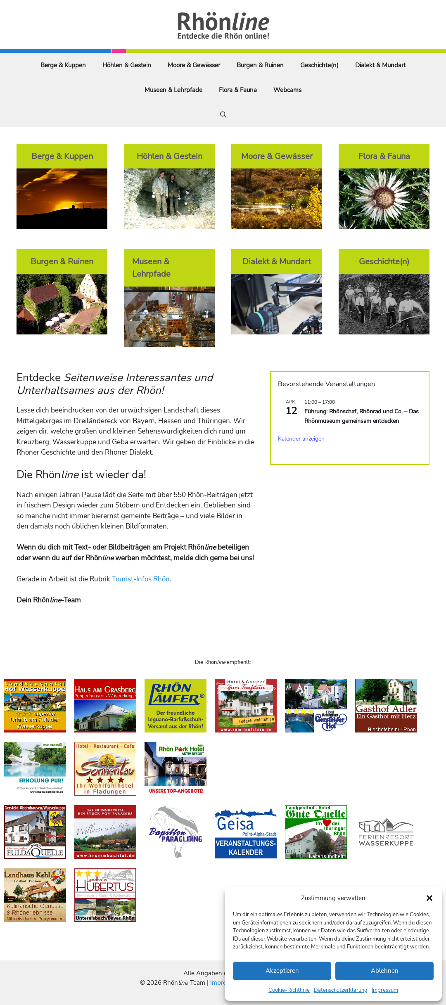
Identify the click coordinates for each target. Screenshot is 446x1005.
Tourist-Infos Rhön (141, 579)
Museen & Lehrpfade (173, 90)
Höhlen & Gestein (126, 65)
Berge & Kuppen (63, 65)
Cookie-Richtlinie (289, 990)
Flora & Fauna (238, 90)
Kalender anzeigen (301, 439)
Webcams (287, 90)
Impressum (385, 990)
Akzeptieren (282, 971)
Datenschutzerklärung (341, 990)
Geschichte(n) (319, 65)
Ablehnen (385, 971)
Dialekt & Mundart (380, 65)
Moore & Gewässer (194, 65)
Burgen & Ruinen (260, 65)
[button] (429, 898)
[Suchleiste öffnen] (223, 114)
